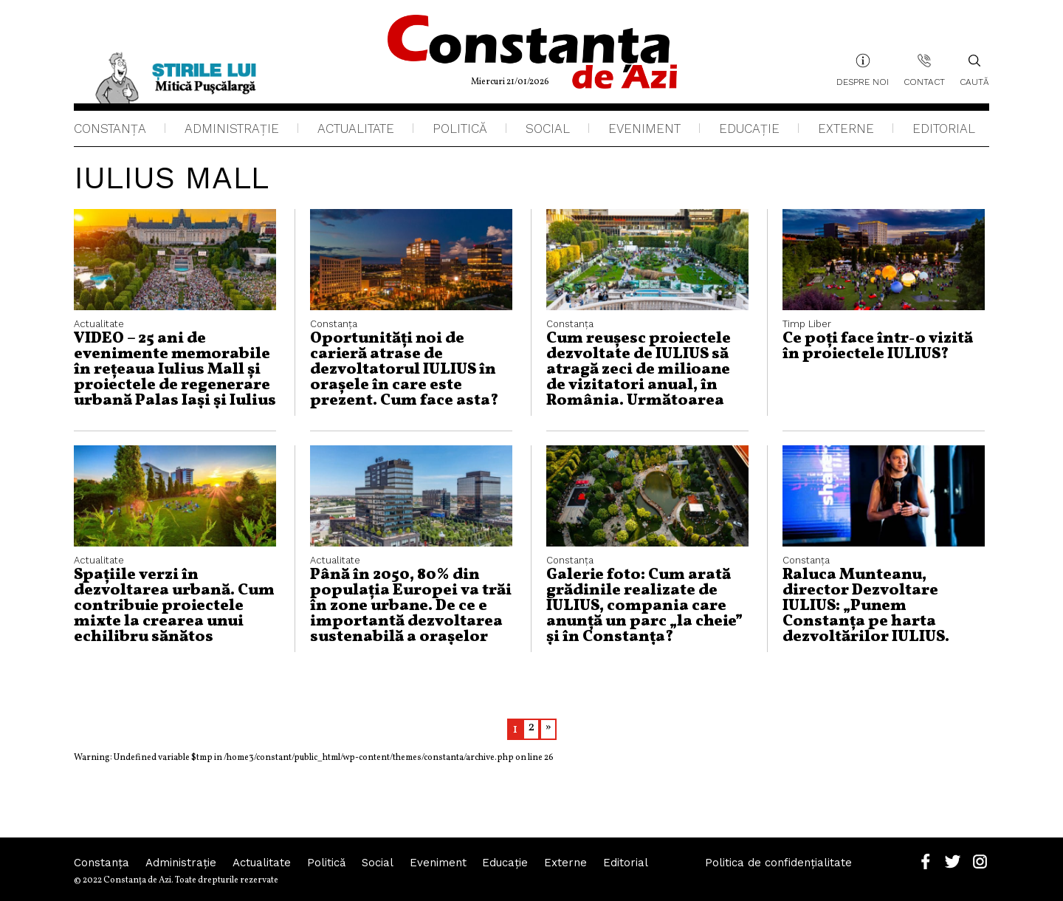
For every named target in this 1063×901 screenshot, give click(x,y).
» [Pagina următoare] (548, 727)
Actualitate (355, 128)
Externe (846, 128)
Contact (924, 82)
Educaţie (749, 128)
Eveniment (644, 128)
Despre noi (862, 82)
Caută (974, 70)
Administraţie (232, 128)
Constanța (110, 128)
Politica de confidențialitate (779, 863)
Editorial (943, 128)
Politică (460, 128)
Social (548, 128)
